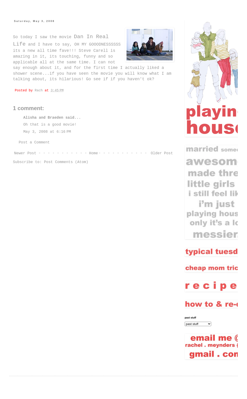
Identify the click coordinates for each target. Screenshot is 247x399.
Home (93, 153)
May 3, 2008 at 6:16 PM (47, 132)
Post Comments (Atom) (66, 162)
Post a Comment (34, 142)
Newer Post (25, 153)
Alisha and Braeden (43, 118)
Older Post (162, 153)
